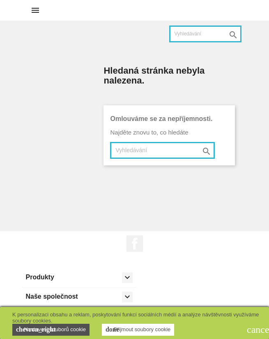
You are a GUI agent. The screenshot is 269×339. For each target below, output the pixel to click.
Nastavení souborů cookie (51, 329)
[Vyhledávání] (205, 34)
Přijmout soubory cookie (138, 329)
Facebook (134, 243)
